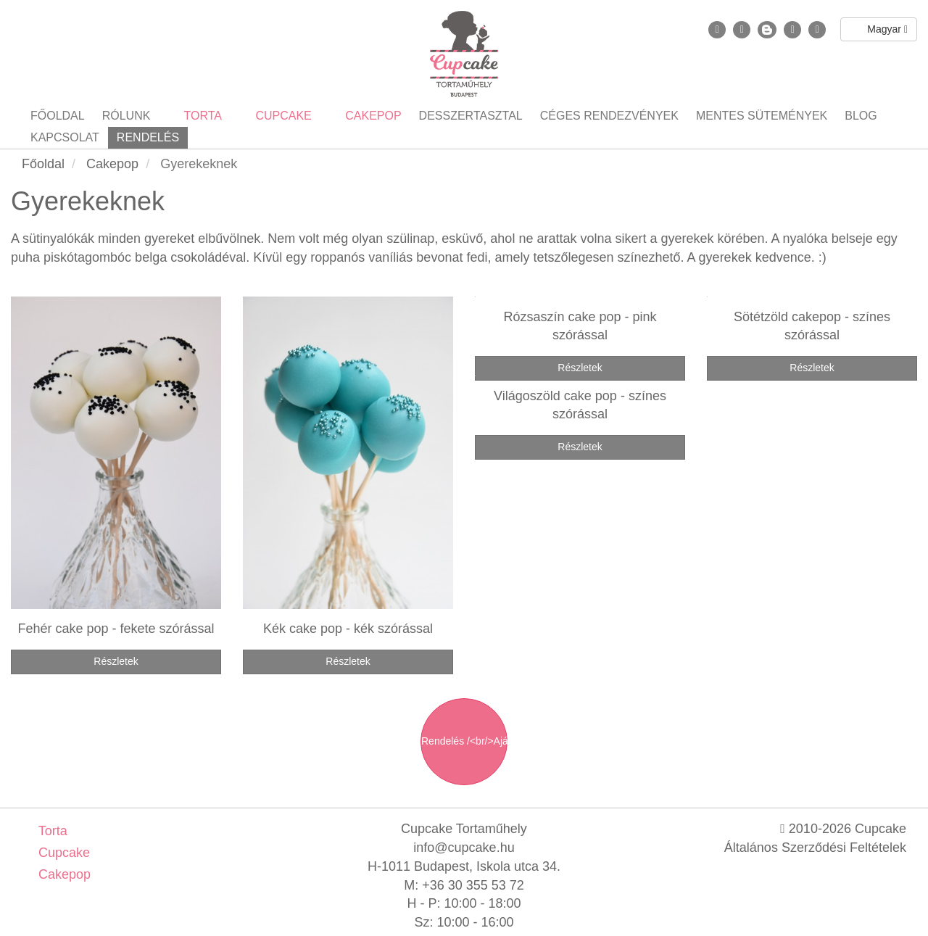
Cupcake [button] (282, 115)
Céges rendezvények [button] (609, 115)
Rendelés (148, 137)
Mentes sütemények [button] (761, 115)
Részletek (116, 661)
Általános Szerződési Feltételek (815, 847)
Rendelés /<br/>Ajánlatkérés (464, 741)
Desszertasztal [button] (471, 115)
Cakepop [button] (372, 115)
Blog (861, 115)
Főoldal (57, 115)
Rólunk (126, 115)
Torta (51, 831)
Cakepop (63, 874)
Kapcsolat (64, 137)
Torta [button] (201, 115)
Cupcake (62, 852)
